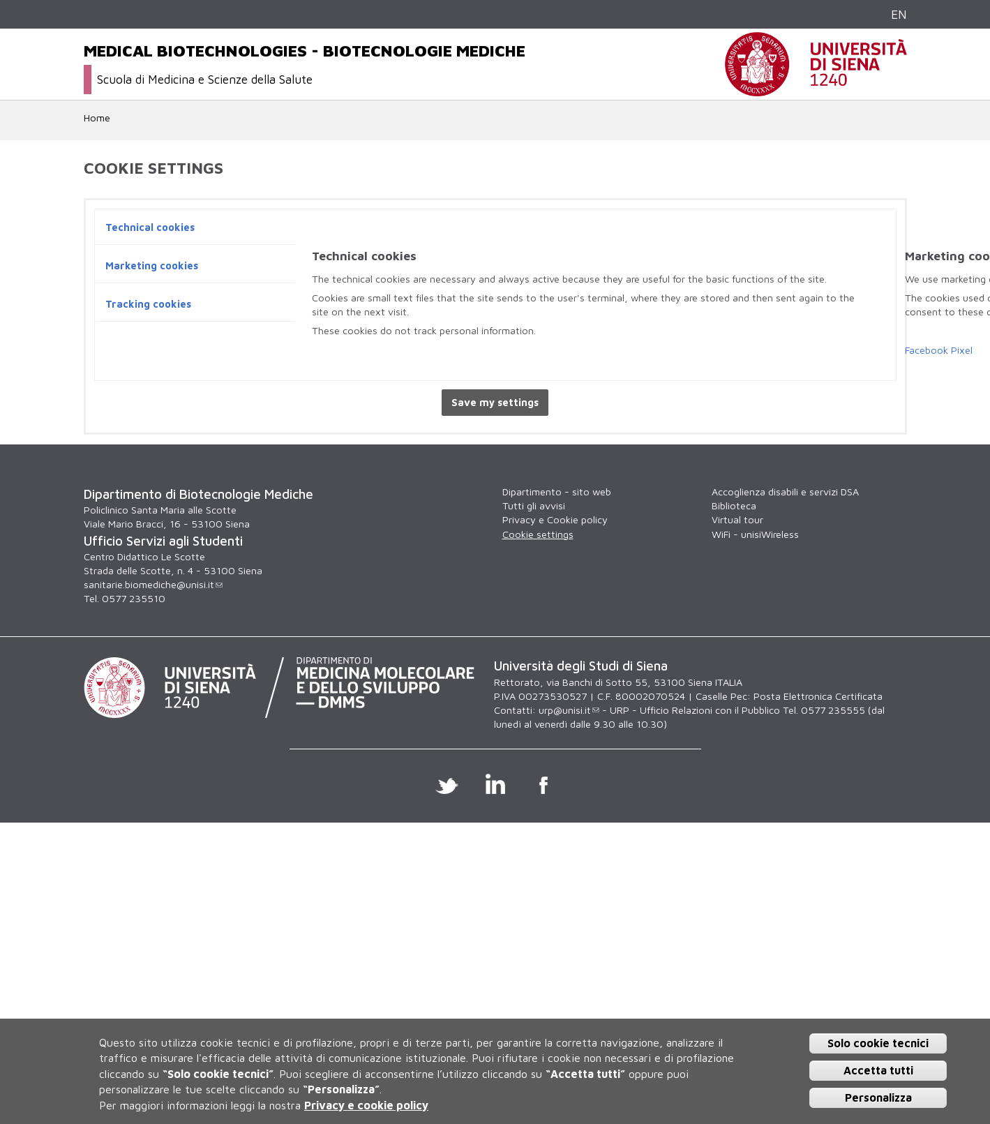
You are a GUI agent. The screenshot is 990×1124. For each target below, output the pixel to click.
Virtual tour (737, 519)
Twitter (447, 783)
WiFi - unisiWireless (755, 534)
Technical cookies (150, 227)
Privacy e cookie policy (366, 1105)
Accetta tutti (878, 1070)
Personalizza (878, 1097)
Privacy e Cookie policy (555, 519)
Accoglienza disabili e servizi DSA (785, 491)
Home (97, 117)
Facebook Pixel (939, 350)
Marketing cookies (151, 265)
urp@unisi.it (569, 710)
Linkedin (495, 783)
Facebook (543, 783)
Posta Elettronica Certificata (818, 696)
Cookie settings (537, 534)
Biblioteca (734, 505)
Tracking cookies (148, 304)
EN (899, 14)
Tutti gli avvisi (533, 505)
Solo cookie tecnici (878, 1043)
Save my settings (495, 402)
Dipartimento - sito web (556, 491)
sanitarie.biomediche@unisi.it (153, 584)
